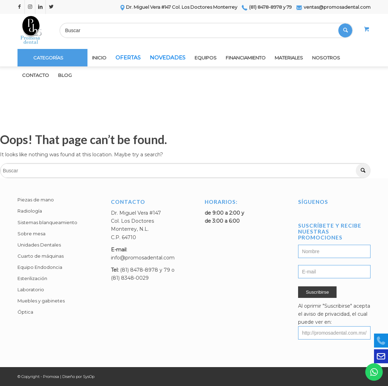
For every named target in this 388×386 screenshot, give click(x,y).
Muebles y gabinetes (41, 300)
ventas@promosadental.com (333, 7)
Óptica (25, 312)
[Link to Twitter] (51, 7)
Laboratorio (30, 289)
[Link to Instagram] (30, 7)
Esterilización (32, 278)
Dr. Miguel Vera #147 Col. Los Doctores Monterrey (178, 7)
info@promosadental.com (143, 258)
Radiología (29, 211)
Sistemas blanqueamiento (47, 222)
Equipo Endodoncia (39, 267)
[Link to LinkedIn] (40, 7)
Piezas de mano (35, 199)
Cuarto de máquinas (40, 256)
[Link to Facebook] (19, 7)
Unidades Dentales (39, 245)
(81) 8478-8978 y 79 (267, 7)
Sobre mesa (31, 233)
